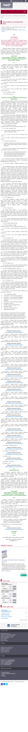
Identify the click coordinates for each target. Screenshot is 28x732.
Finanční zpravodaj (5, 614)
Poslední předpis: (4, 618)
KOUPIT (24, 575)
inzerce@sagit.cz (7, 664)
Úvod (6, 15)
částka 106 (4, 28)
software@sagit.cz (8, 662)
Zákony (10, 15)
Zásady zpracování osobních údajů (8, 673)
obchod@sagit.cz (11, 659)
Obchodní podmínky (5, 672)
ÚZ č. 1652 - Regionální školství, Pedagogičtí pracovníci (13, 560)
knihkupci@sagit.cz (8, 663)
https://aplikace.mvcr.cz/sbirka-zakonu (13, 332)
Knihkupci (3, 675)
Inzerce (3, 674)
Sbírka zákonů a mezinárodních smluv (6, 611)
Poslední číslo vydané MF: (6, 616)
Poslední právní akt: (5, 613)
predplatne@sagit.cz (11, 661)
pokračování (7, 570)
